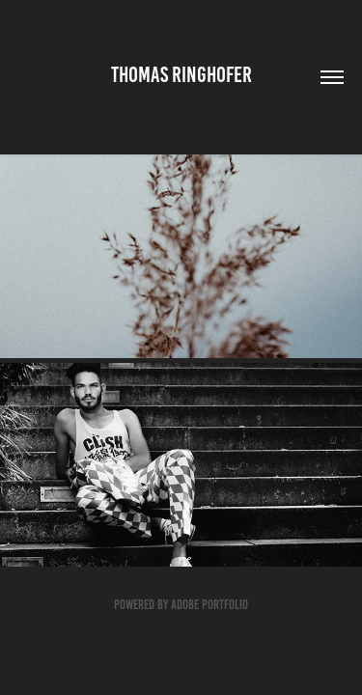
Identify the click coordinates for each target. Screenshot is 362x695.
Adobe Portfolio (209, 605)
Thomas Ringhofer (181, 75)
